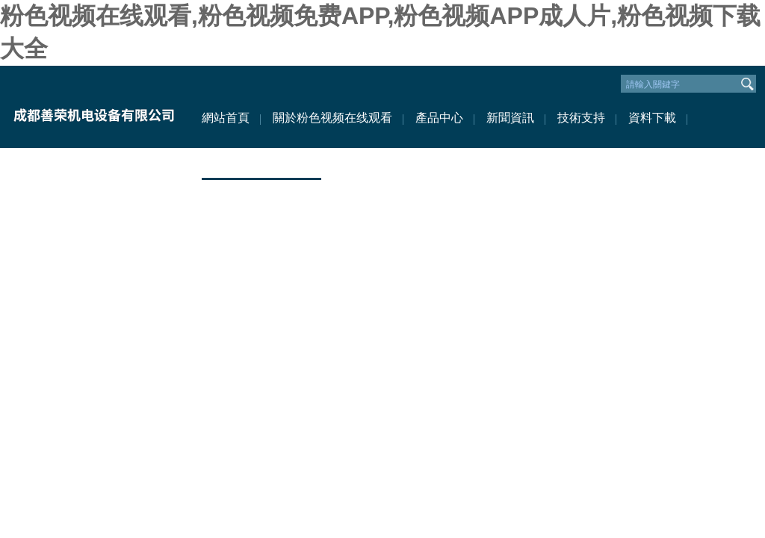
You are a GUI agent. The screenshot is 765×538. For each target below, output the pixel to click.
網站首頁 (226, 117)
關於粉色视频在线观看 (332, 117)
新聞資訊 (510, 117)
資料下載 (652, 117)
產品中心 (439, 117)
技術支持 (581, 117)
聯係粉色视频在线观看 (261, 162)
